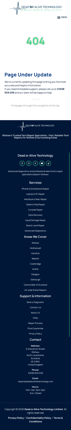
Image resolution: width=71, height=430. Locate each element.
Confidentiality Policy (38, 418)
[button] (62, 17)
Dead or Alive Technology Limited (43, 409)
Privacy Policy (16, 418)
